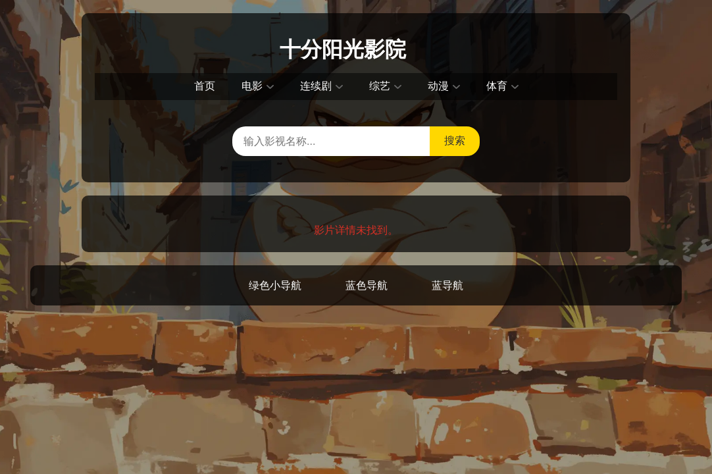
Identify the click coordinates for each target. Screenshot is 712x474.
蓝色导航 (366, 285)
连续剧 (316, 86)
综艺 (379, 86)
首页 (204, 86)
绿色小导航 (275, 285)
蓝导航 (447, 285)
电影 (252, 86)
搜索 (454, 140)
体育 (496, 86)
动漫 (438, 86)
